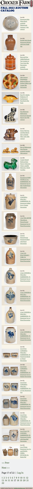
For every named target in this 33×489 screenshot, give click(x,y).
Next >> (6, 467)
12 (27, 477)
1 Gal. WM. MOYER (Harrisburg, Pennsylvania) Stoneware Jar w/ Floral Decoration (25, 222)
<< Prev (5, 462)
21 (27, 480)
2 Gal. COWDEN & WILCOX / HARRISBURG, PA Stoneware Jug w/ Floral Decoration (25, 277)
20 (24, 480)
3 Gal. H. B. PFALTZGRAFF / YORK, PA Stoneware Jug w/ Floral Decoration (25, 257)
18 (18, 480)
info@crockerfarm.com (19, 488)
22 (3, 483)
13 (3, 480)
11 (24, 477)
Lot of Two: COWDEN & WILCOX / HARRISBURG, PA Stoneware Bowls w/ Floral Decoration (25, 354)
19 (21, 480)
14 (6, 480)
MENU (31, 3)
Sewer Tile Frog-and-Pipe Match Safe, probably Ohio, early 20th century (24, 134)
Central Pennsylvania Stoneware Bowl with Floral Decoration (25, 239)
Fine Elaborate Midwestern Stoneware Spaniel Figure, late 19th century (25, 115)
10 (21, 477)
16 (12, 480)
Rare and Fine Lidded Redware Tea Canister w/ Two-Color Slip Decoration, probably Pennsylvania (24, 63)
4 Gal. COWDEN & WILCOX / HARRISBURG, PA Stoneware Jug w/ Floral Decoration (25, 296)
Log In (20, 472)
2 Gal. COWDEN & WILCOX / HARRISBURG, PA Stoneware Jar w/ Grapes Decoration (25, 336)
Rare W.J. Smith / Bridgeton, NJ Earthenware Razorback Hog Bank (25, 99)
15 (9, 480)
